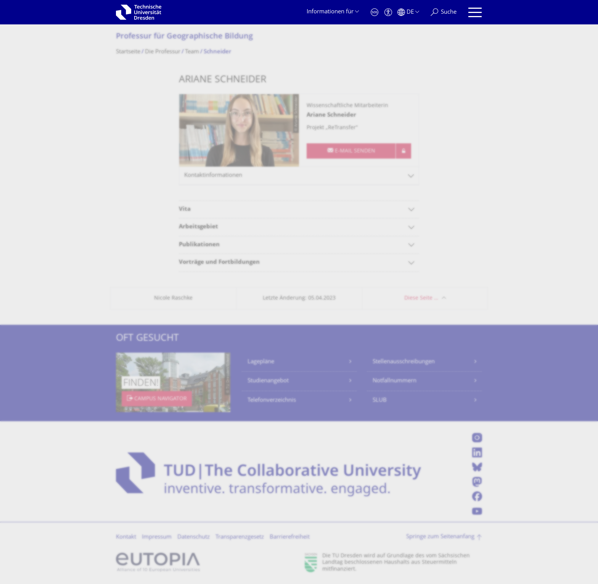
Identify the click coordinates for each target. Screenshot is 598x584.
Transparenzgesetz (239, 537)
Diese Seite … (421, 298)
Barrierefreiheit (290, 537)
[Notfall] (374, 12)
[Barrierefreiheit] (388, 12)
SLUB (380, 400)
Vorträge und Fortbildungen (219, 262)
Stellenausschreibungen (404, 362)
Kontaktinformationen (213, 175)
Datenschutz (193, 537)
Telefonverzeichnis (272, 400)
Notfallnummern (394, 381)
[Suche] (444, 12)
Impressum (157, 537)
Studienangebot (268, 381)
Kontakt (126, 537)
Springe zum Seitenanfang (440, 537)
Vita (185, 209)
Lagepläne (261, 362)
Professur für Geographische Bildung (184, 36)
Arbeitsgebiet (198, 227)
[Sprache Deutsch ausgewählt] (408, 12)
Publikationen (199, 245)
